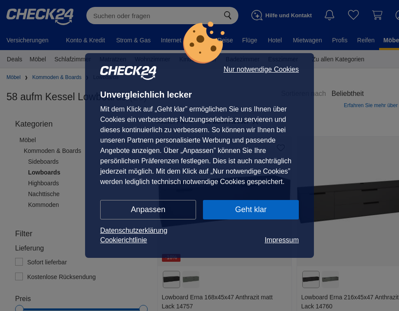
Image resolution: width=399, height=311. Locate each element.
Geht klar (250, 209)
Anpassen (148, 209)
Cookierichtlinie (123, 240)
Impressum (282, 240)
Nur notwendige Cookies (261, 69)
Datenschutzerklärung (134, 230)
